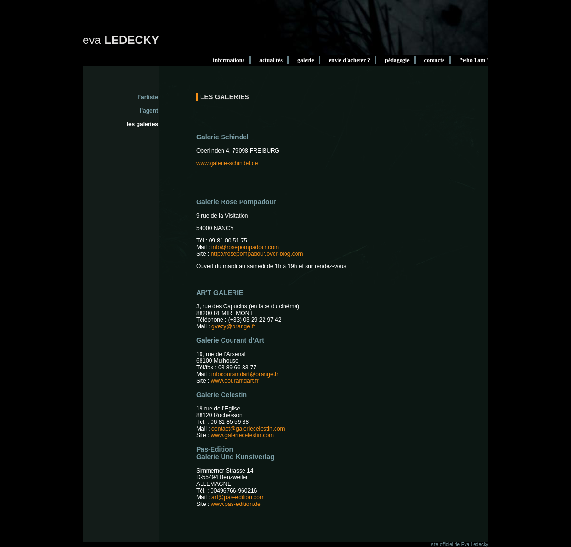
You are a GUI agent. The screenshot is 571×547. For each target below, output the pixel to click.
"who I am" (473, 60)
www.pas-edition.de (236, 504)
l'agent (149, 110)
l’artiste (147, 97)
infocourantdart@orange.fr (244, 374)
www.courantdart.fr (235, 381)
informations (228, 60)
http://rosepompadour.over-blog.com (257, 254)
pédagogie (397, 60)
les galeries (142, 124)
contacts (434, 60)
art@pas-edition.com (237, 497)
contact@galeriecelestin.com (248, 428)
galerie (305, 60)
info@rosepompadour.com (245, 247)
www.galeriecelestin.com (242, 435)
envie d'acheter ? (349, 60)
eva (121, 39)
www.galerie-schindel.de (227, 163)
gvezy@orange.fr (233, 326)
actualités (271, 60)
